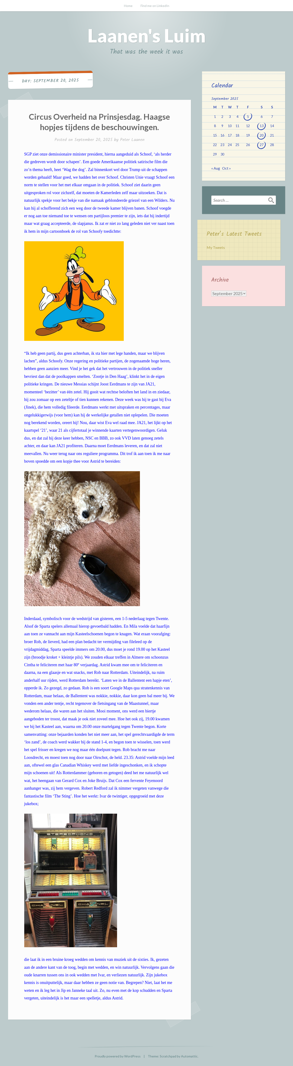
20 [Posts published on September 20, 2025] (261, 135)
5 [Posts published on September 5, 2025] (248, 117)
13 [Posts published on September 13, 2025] (261, 126)
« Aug (215, 168)
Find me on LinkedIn (155, 6)
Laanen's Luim (147, 35)
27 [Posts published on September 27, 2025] (261, 145)
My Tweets (216, 247)
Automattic (189, 1056)
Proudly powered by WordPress (118, 1056)
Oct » (226, 168)
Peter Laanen (132, 140)
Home (128, 6)
